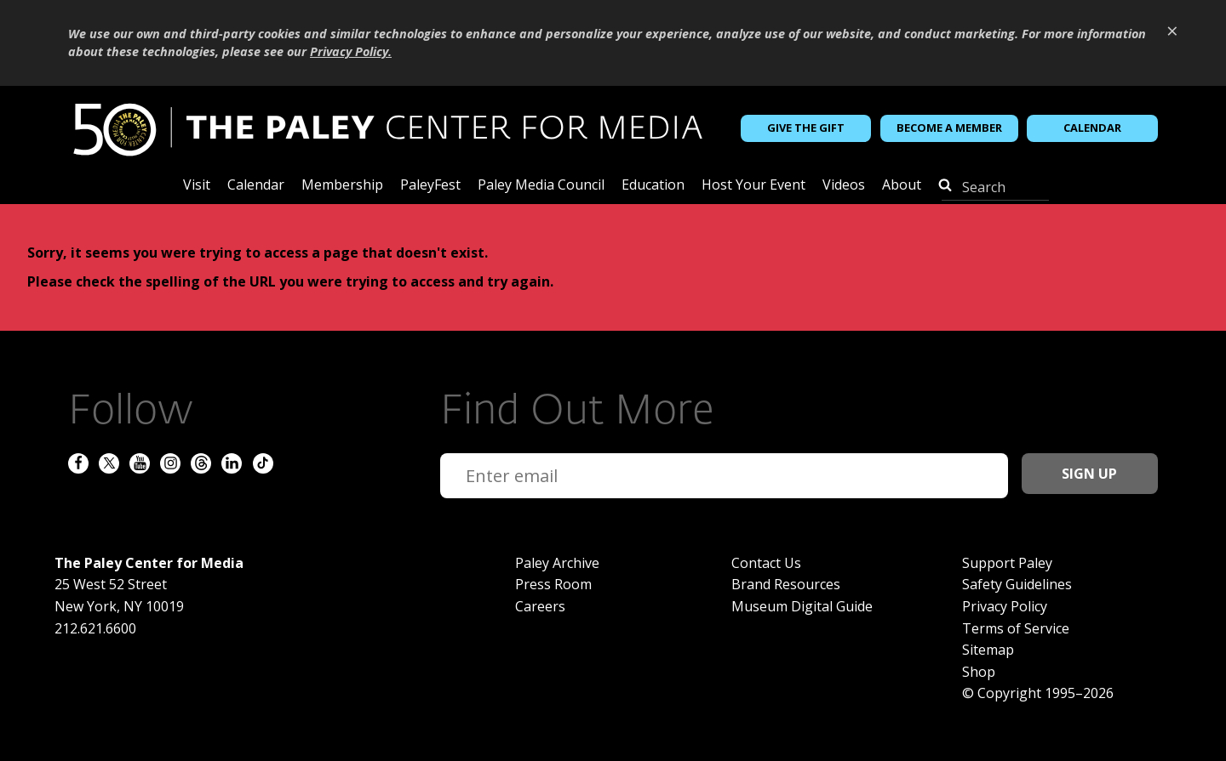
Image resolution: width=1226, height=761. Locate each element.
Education (653, 186)
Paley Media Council (541, 186)
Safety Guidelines (1017, 584)
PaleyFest (430, 186)
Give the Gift (806, 127)
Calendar (1092, 127)
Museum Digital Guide (802, 606)
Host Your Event (753, 186)
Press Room (553, 584)
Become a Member (949, 127)
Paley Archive (557, 563)
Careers (540, 606)
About (901, 186)
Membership (342, 186)
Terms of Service (1015, 628)
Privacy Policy (1004, 606)
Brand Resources (785, 584)
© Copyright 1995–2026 (1038, 693)
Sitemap (988, 649)
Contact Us (766, 563)
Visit (196, 186)
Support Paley (1007, 563)
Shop (978, 671)
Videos (843, 186)
